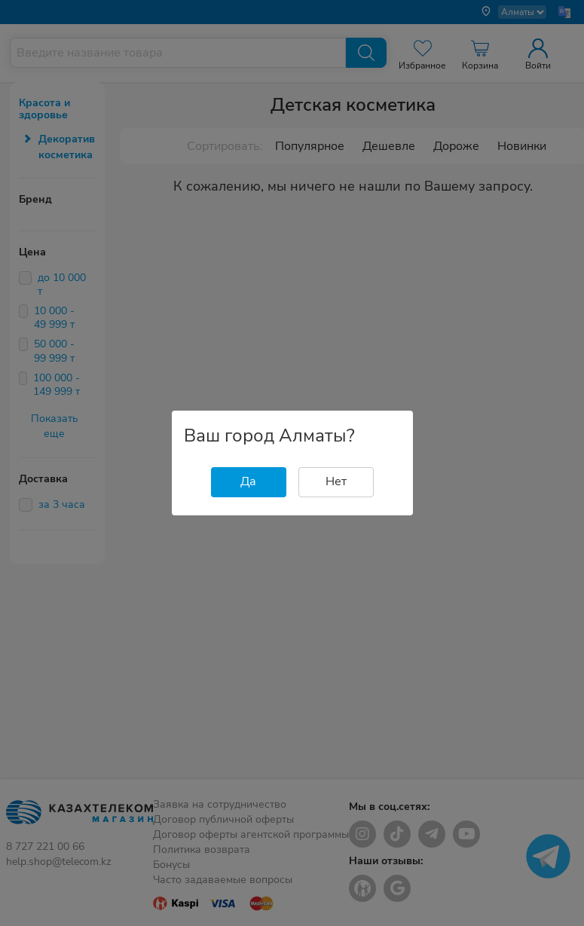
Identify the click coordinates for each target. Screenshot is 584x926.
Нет (336, 481)
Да (248, 481)
